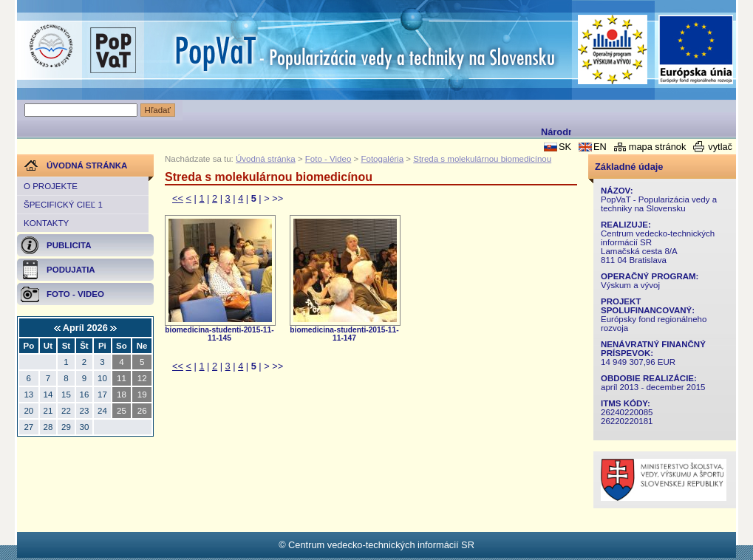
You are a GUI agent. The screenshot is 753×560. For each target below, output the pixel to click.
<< (177, 198)
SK (565, 146)
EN (600, 146)
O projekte (51, 186)
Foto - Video (328, 158)
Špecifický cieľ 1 (63, 204)
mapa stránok (657, 146)
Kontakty (46, 223)
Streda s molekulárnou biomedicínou (482, 158)
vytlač (720, 146)
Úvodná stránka (266, 158)
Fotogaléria (382, 158)
